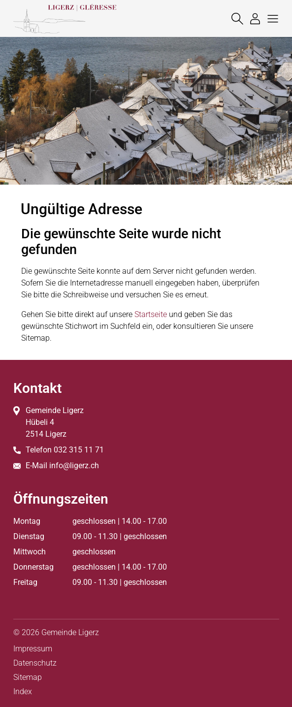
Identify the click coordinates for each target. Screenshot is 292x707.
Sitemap (27, 677)
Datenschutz (35, 663)
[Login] (252, 18)
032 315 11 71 (79, 449)
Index (22, 691)
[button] (270, 18)
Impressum (32, 648)
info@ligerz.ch (74, 465)
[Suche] (235, 18)
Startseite (150, 314)
